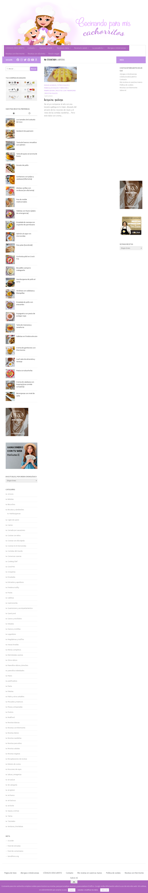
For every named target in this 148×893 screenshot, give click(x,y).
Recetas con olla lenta (36, 54)
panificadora (49, 90)
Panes (10, 676)
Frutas (10, 593)
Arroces (10, 494)
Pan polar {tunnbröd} (24, 245)
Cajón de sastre (13, 520)
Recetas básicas (14, 722)
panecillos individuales (16, 671)
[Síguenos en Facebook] (18, 59)
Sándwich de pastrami (24, 131)
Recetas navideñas (14, 738)
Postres (10, 712)
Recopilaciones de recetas (17, 759)
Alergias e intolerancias (116, 48)
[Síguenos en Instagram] (21, 59)
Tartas (10, 816)
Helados (11, 624)
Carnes (10, 525)
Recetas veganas (14, 754)
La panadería (97, 48)
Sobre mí (123, 90)
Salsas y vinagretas (14, 774)
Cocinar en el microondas (17, 546)
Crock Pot (11, 567)
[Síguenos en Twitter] (25, 59)
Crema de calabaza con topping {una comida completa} (25, 384)
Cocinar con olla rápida (16, 541)
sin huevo (11, 795)
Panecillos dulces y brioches (56, 88)
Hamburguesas (15, 513)
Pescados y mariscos (15, 702)
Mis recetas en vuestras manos (131, 82)
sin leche (11, 806)
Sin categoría (12, 785)
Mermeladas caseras (15, 655)
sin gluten (11, 790)
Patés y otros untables (16, 696)
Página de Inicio (10, 873)
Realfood (11, 717)
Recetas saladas (14, 748)
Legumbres (12, 634)
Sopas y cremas (13, 811)
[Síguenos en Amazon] (36, 59)
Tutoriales (11, 821)
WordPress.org (13, 856)
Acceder (11, 841)
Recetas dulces (51, 93)
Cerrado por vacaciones (16, 530)
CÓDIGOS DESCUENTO (15, 48)
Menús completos (14, 650)
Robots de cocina (14, 764)
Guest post (12, 613)
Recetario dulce (63, 48)
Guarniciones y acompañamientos (20, 608)
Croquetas (12, 572)
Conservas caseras (14, 556)
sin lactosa (12, 800)
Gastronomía (12, 603)
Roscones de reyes (14, 769)
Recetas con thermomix (15, 54)
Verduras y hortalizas (15, 826)
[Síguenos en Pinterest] (28, 59)
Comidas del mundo (15, 551)
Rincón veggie (53, 54)
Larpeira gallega (53, 100)
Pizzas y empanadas (15, 707)
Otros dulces (63, 85)
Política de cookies (126, 85)
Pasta (10, 686)
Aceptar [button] (71, 890)
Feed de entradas (14, 846)
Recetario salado (80, 48)
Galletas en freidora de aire (26, 336)
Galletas (11, 598)
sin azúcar (11, 780)
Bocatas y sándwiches (16, 510)
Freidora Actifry (13, 587)
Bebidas (11, 499)
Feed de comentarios (15, 851)
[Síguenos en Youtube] (32, 59)
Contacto (31, 48)
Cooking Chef (12, 561)
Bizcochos (11, 504)
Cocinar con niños (14, 535)
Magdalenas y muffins (16, 639)
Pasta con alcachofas (24, 370)
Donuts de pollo (22, 165)
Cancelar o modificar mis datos (88, 890)
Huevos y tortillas (14, 629)
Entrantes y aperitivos (16, 582)
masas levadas (50, 85)
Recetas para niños (15, 743)
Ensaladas (11, 577)
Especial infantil (46, 48)
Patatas (10, 691)
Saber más (105, 890)
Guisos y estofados (15, 619)
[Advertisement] (131, 136)
